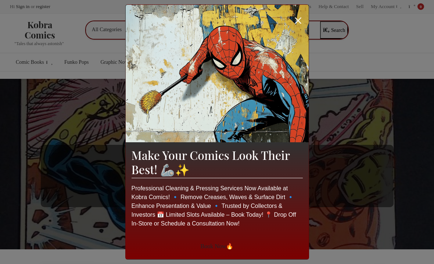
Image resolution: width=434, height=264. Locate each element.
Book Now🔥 (217, 246)
